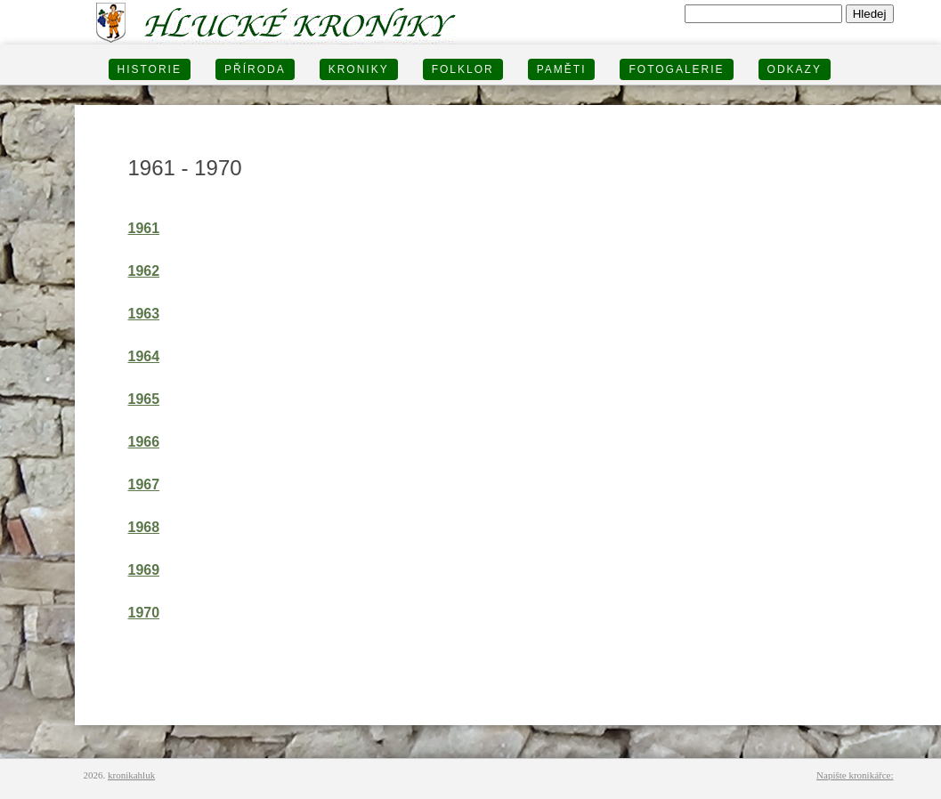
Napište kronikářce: (854, 775)
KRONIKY (359, 69)
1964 (144, 356)
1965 (144, 399)
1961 (144, 228)
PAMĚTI (562, 69)
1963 (144, 313)
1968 (144, 527)
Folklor (463, 69)
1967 (144, 484)
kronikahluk (131, 775)
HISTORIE (150, 69)
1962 (144, 270)
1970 (144, 612)
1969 (144, 569)
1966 (144, 441)
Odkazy (794, 69)
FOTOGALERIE (676, 69)
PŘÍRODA (255, 69)
